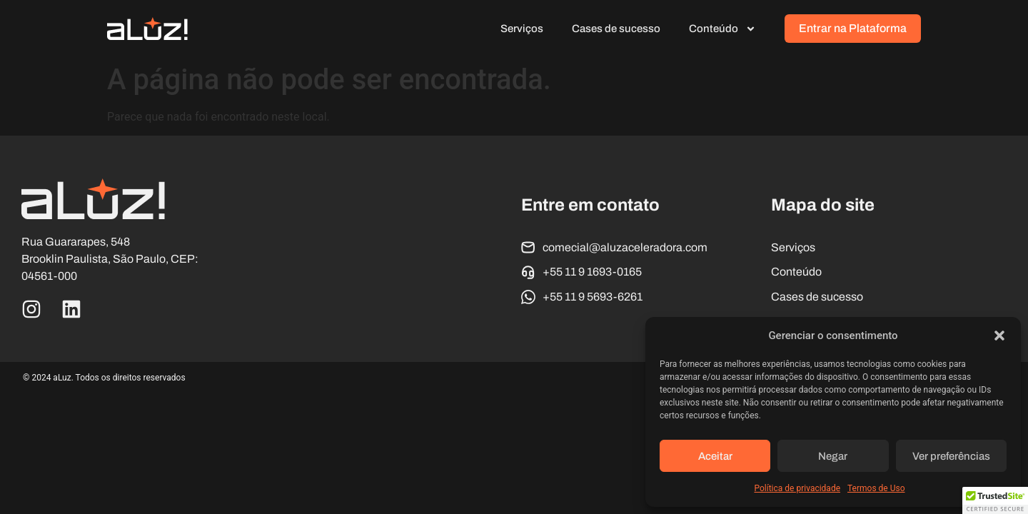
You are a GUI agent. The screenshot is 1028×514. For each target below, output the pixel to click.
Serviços (521, 28)
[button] (999, 335)
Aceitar (715, 456)
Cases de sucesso (616, 28)
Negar (832, 456)
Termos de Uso (875, 488)
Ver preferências (951, 456)
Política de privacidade (797, 488)
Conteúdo (722, 28)
